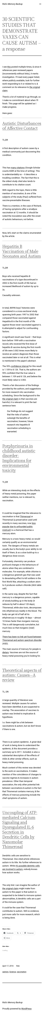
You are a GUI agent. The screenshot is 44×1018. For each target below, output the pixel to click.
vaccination (21, 972)
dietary (5, 652)
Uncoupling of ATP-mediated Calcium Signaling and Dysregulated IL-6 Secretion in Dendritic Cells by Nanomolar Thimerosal (19, 829)
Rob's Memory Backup (12, 4)
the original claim (10, 399)
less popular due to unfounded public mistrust (19, 526)
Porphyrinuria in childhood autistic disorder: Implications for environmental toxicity (18, 458)
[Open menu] (40, 4)
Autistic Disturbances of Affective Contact (21, 125)
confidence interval (20, 366)
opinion (5, 972)
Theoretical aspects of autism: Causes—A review (22, 675)
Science (12, 972)
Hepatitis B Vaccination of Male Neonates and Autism (21, 251)
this (9, 67)
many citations (18, 167)
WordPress (26, 1008)
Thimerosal (25, 516)
